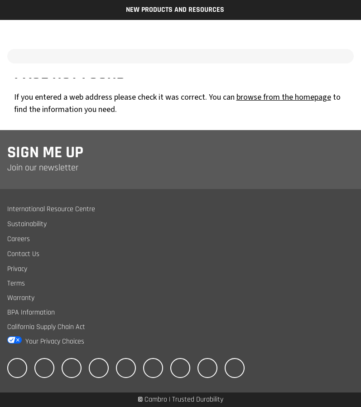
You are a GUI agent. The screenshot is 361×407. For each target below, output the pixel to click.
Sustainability (27, 224)
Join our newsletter (42, 168)
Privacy (17, 269)
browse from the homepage (283, 97)
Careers (18, 239)
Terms (16, 283)
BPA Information (31, 312)
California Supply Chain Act (46, 327)
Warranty (20, 298)
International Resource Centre (51, 209)
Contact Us (23, 254)
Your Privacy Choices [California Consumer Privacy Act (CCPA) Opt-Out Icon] (54, 341)
